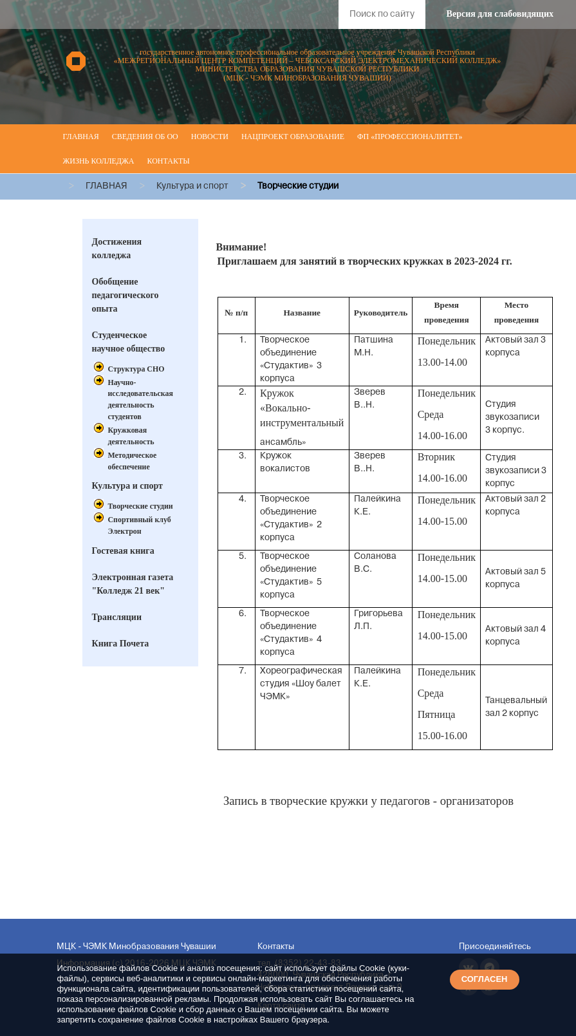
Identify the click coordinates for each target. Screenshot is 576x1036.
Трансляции (117, 617)
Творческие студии (140, 506)
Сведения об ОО (145, 136)
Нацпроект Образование (292, 136)
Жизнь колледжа (99, 160)
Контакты (168, 160)
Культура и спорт (127, 486)
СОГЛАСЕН (484, 979)
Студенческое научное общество (128, 341)
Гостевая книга (123, 551)
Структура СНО (136, 368)
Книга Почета (120, 643)
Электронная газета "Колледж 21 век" (133, 584)
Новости (209, 136)
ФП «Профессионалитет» (409, 136)
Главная (81, 136)
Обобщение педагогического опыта (125, 295)
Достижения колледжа (117, 248)
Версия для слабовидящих (500, 14)
